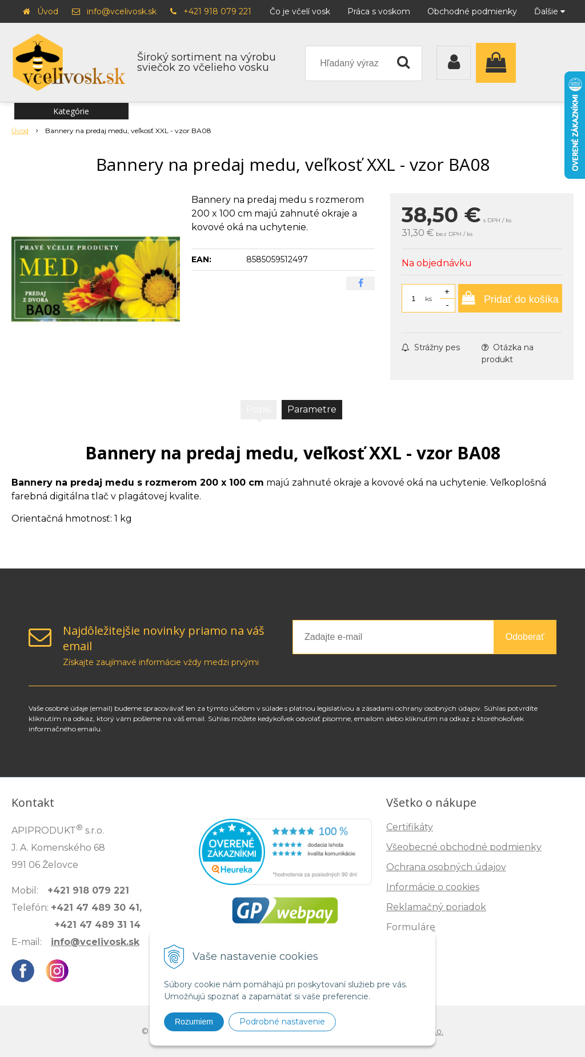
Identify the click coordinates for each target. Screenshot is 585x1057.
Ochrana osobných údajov (446, 867)
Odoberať (525, 637)
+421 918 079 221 (217, 11)
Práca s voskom (378, 11)
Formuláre (410, 927)
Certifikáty (409, 827)
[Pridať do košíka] (510, 298)
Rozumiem (194, 1021)
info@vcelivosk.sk (122, 11)
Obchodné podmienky (472, 11)
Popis (258, 409)
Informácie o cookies (432, 887)
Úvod (47, 11)
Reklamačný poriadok (436, 907)
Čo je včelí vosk (300, 11)
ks (428, 298)
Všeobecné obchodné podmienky (464, 847)
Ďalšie (549, 11)
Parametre (311, 409)
